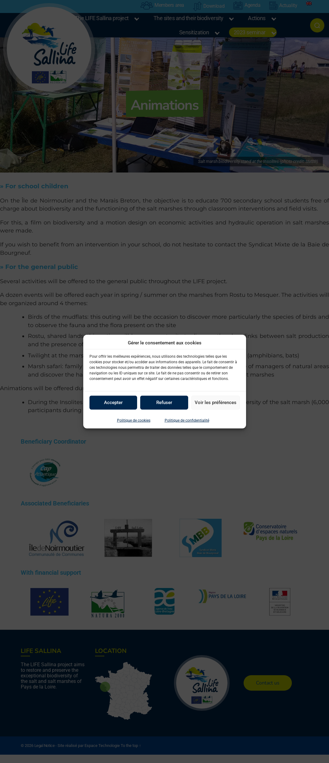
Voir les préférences (215, 402)
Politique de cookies (133, 420)
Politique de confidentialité (187, 420)
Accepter (113, 402)
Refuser (164, 402)
